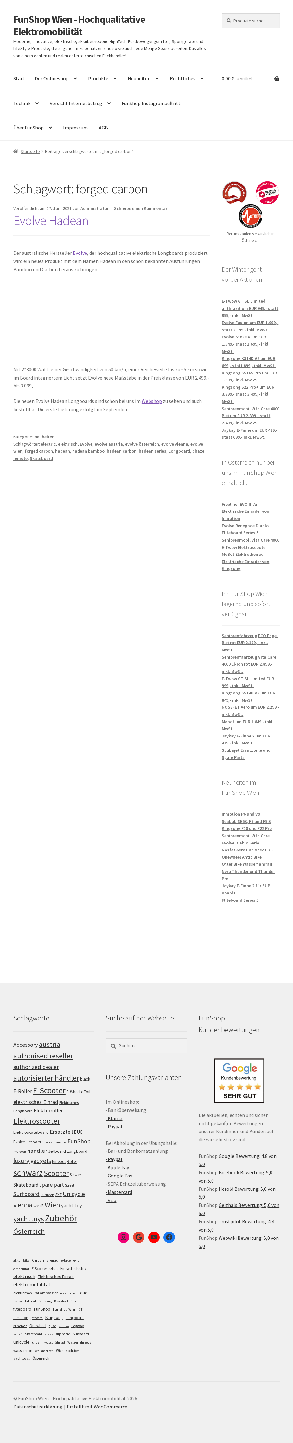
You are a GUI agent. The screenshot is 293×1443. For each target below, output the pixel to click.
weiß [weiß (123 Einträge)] (38, 1205)
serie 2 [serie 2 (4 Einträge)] (17, 1334)
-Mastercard (119, 1192)
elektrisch (68, 444)
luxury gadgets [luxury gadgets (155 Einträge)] (32, 1160)
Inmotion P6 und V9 (241, 814)
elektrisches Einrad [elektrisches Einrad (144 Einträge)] (35, 1102)
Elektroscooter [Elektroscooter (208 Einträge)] (36, 1121)
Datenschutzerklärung (37, 1406)
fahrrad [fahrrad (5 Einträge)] (30, 1301)
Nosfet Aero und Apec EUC (247, 850)
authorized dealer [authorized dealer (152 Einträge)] (36, 1066)
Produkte (98, 78)
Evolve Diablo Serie (240, 843)
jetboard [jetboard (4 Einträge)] (37, 1318)
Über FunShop (28, 127)
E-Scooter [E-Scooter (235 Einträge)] (49, 1090)
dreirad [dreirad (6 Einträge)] (52, 1260)
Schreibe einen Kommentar (140, 208)
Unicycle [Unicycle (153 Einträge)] (74, 1194)
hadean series (152, 451)
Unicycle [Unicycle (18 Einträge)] (21, 1342)
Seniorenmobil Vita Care (246, 835)
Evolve (80, 253)
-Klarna (114, 1118)
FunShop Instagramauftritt (151, 103)
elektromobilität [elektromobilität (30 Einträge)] (32, 1284)
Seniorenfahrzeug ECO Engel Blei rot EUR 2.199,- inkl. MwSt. (250, 643)
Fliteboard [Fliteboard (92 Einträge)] (33, 1142)
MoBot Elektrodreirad (243, 554)
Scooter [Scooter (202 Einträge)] (56, 1173)
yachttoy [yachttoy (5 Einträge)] (72, 1350)
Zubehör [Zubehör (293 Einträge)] (61, 1218)
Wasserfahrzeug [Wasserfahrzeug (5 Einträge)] (79, 1342)
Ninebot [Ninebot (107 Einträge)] (59, 1161)
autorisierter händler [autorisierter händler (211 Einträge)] (46, 1078)
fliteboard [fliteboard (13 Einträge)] (22, 1309)
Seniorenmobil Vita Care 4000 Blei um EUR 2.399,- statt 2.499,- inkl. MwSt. (250, 416)
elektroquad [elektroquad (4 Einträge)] (69, 1293)
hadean (62, 451)
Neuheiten (139, 78)
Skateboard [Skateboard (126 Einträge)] (25, 1185)
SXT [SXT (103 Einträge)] (58, 1194)
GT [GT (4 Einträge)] (80, 1310)
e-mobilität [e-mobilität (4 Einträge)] (21, 1269)
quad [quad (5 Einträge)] (52, 1326)
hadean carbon (122, 451)
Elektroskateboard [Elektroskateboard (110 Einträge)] (31, 1132)
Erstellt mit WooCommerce (97, 1406)
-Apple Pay (117, 1167)
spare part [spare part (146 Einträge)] (51, 1184)
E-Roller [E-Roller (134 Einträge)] (22, 1091)
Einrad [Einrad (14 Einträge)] (66, 1268)
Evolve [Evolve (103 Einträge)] (19, 1142)
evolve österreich (142, 444)
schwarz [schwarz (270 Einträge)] (28, 1172)
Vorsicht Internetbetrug (76, 103)
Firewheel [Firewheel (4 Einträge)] (61, 1301)
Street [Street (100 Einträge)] (69, 1185)
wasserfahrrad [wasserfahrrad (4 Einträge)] (54, 1342)
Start (19, 78)
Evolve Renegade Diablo (245, 526)
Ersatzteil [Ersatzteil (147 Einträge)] (61, 1131)
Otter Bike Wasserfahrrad (247, 864)
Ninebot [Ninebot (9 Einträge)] (20, 1325)
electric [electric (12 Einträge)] (80, 1268)
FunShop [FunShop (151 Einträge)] (79, 1141)
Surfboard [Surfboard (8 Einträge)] (81, 1334)
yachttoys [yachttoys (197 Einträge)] (28, 1218)
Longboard (179, 451)
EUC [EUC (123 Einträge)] (78, 1132)
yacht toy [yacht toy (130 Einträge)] (71, 1205)
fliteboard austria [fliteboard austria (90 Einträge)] (54, 1142)
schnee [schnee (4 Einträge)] (64, 1326)
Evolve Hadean (50, 220)
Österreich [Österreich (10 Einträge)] (40, 1358)
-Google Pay (119, 1175)
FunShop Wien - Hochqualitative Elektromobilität (79, 25)
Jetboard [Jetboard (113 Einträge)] (57, 1151)
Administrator (94, 208)
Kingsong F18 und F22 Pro (247, 828)
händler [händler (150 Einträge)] (37, 1150)
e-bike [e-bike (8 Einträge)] (66, 1260)
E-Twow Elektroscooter (244, 547)
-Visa (111, 1200)
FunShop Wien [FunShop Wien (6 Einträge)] (64, 1309)
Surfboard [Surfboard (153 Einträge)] (26, 1194)
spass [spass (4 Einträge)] (49, 1334)
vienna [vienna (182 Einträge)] (22, 1205)
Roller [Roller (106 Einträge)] (72, 1161)
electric (48, 444)
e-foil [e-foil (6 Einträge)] (77, 1260)
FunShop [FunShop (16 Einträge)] (42, 1309)
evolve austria (109, 444)
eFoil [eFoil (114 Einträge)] (85, 1092)
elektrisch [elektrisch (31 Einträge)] (24, 1276)
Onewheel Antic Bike (242, 857)
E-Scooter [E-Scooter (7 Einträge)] (39, 1268)
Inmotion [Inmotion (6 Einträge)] (20, 1317)
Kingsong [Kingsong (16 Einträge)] (54, 1317)
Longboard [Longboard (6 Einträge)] (75, 1317)
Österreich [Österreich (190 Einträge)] (29, 1231)
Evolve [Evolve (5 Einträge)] (17, 1301)
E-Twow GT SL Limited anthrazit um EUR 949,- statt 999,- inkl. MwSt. (250, 308)
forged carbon (39, 451)
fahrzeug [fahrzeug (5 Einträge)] (45, 1301)
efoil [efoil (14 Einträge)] (53, 1268)
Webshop (152, 401)
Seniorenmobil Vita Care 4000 (250, 540)
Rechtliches (182, 78)
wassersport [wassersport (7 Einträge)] (23, 1350)
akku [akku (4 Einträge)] (17, 1260)
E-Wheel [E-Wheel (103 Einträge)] (73, 1092)
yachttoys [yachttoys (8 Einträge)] (21, 1358)
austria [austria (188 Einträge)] (49, 1044)
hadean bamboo (88, 451)
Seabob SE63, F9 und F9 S (246, 821)
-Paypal (114, 1126)
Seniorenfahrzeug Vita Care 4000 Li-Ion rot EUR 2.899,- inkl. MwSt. (249, 664)
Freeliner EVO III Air (240, 504)
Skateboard (41, 458)
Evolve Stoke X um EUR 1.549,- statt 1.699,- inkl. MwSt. (246, 344)
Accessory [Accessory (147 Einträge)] (25, 1044)
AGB (103, 127)
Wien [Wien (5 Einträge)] (59, 1350)
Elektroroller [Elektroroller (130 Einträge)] (48, 1110)
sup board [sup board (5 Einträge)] (62, 1334)
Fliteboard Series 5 (240, 533)
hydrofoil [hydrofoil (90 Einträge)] (19, 1152)
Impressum (75, 127)
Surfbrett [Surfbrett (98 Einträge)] (47, 1194)
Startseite (30, 151)
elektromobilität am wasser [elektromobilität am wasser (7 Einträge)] (35, 1292)
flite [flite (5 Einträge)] (73, 1301)
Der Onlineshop (52, 78)
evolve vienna (174, 444)
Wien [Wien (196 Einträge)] (52, 1204)
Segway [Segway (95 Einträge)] (75, 1174)
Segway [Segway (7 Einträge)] (77, 1325)
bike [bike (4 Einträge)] (26, 1260)
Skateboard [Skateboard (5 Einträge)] (33, 1334)
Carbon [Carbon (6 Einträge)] (38, 1260)
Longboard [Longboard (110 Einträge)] (77, 1151)
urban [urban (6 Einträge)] (37, 1342)
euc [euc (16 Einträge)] (83, 1293)
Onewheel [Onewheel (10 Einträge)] (37, 1325)
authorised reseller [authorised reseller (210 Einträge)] (43, 1056)
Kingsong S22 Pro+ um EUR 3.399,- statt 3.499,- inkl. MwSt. (248, 394)
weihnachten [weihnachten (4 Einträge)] (44, 1351)
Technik (21, 103)
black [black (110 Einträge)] (85, 1079)
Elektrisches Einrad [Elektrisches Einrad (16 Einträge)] (56, 1276)
